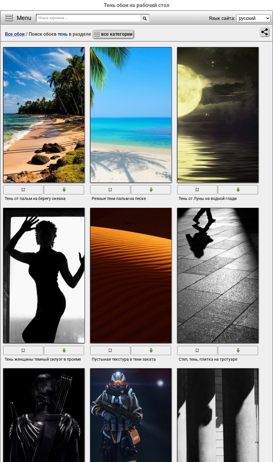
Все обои (15, 34)
